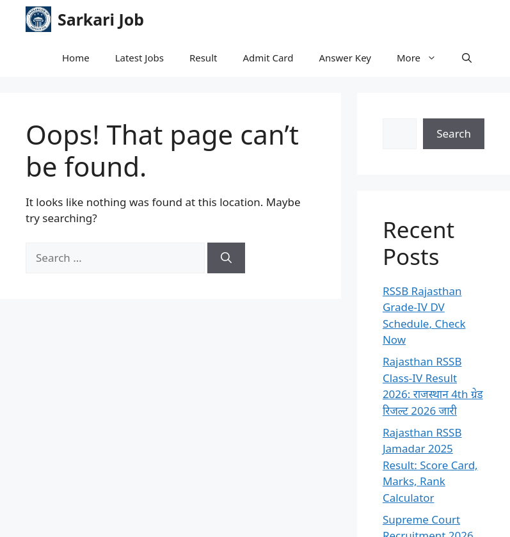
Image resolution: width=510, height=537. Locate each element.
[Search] (226, 258)
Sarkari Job (101, 19)
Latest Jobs (139, 57)
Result (203, 57)
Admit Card (268, 57)
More (423, 57)
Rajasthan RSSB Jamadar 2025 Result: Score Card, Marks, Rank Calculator (430, 465)
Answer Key (345, 57)
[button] (466, 57)
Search (453, 133)
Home (76, 57)
